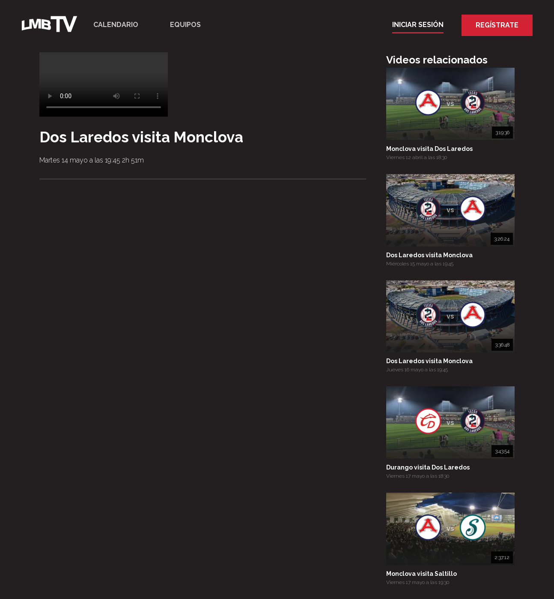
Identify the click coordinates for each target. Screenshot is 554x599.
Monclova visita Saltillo (421, 573)
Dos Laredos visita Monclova (429, 255)
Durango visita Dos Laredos (428, 467)
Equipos (185, 25)
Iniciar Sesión (418, 25)
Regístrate (497, 25)
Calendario (115, 25)
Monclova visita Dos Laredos (429, 148)
